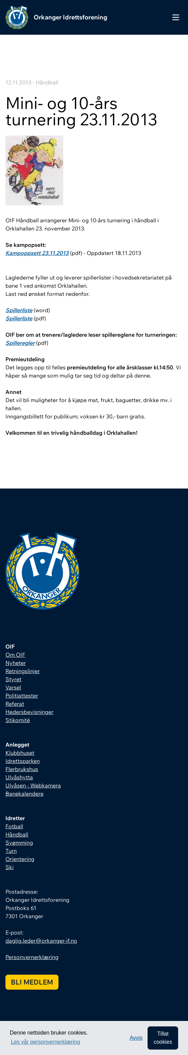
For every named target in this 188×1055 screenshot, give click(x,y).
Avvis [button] (136, 1038)
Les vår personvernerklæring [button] (45, 1042)
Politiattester (21, 695)
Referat (14, 703)
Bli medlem (32, 982)
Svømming (19, 842)
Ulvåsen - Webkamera (33, 785)
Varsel (13, 687)
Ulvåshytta (19, 777)
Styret (13, 679)
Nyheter (15, 662)
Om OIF (15, 654)
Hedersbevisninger (29, 711)
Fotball (14, 826)
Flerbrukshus (21, 769)
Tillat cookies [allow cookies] (163, 1038)
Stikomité (17, 720)
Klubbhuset (19, 752)
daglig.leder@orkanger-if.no (41, 940)
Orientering (19, 859)
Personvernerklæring (31, 957)
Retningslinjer (22, 671)
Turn (11, 850)
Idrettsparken (22, 760)
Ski (9, 867)
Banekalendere (24, 793)
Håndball (16, 834)
